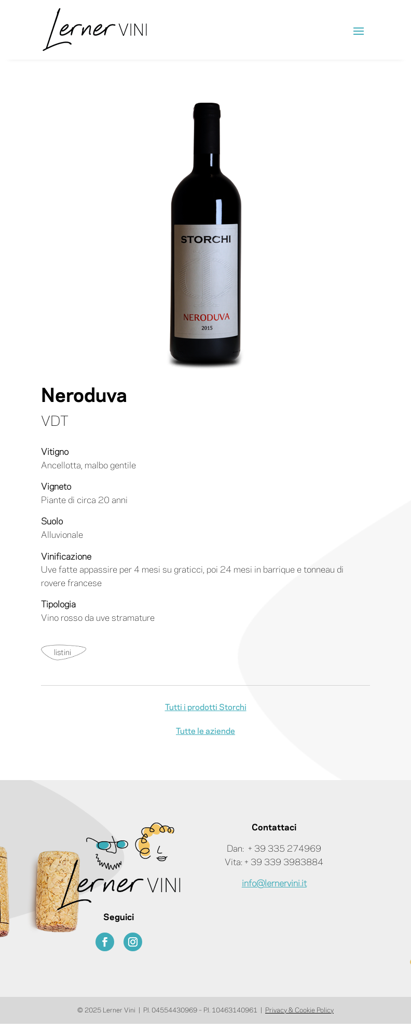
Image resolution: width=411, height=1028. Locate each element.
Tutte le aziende (205, 731)
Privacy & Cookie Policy (299, 1010)
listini (62, 653)
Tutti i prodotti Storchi (205, 708)
